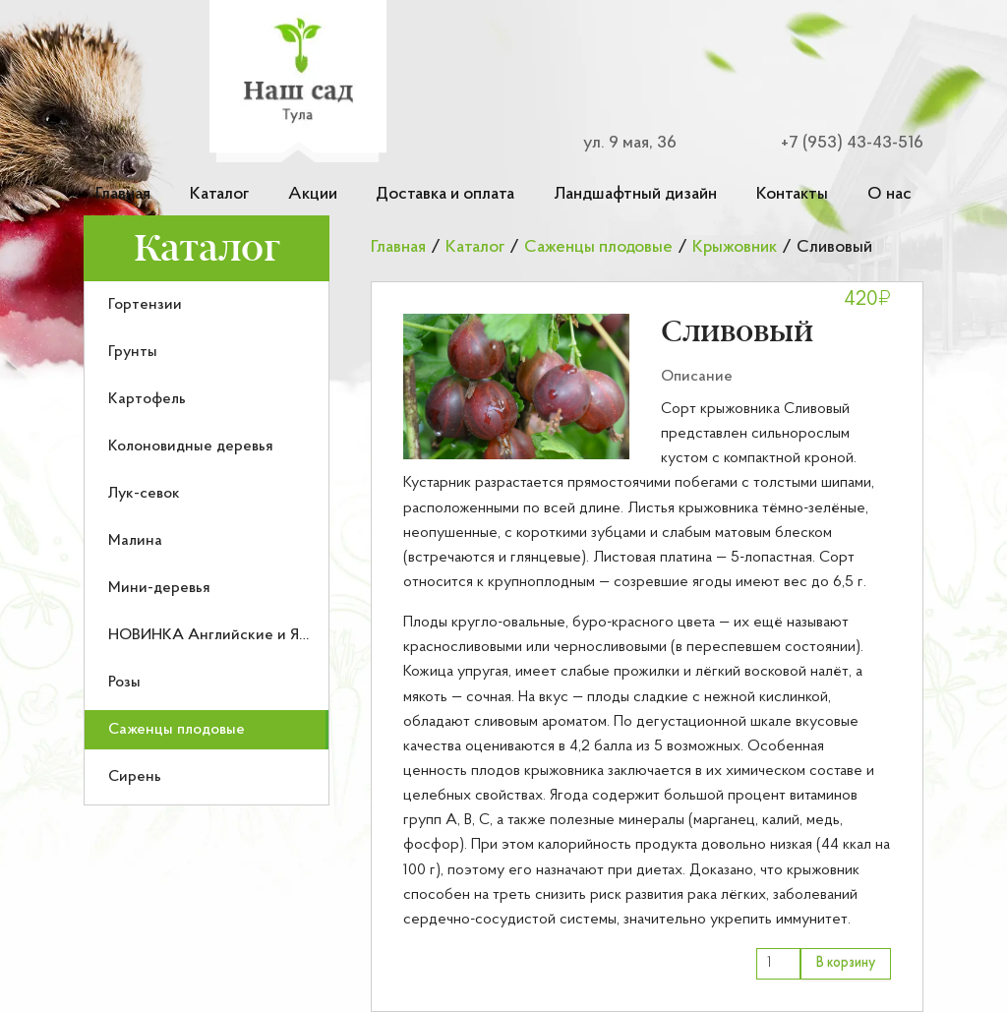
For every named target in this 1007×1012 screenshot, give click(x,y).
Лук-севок (144, 494)
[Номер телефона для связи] (839, 143)
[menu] (206, 543)
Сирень (134, 777)
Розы (124, 682)
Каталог (219, 194)
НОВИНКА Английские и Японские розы (252, 635)
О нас (889, 194)
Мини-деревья (159, 588)
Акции (312, 194)
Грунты (132, 352)
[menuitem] (206, 305)
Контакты (792, 194)
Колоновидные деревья (190, 446)
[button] (516, 386)
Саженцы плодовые (176, 730)
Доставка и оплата (445, 194)
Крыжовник (734, 247)
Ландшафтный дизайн (635, 194)
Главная (122, 194)
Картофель (147, 399)
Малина (135, 541)
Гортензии (145, 305)
